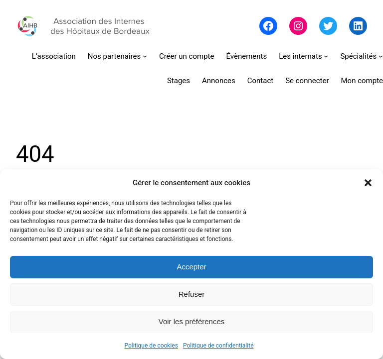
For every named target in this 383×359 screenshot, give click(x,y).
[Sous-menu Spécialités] (361, 56)
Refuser (192, 294)
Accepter (191, 266)
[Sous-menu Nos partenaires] (117, 56)
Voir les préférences (192, 321)
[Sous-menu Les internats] (303, 56)
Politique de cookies (151, 345)
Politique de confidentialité (218, 345)
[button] (368, 183)
